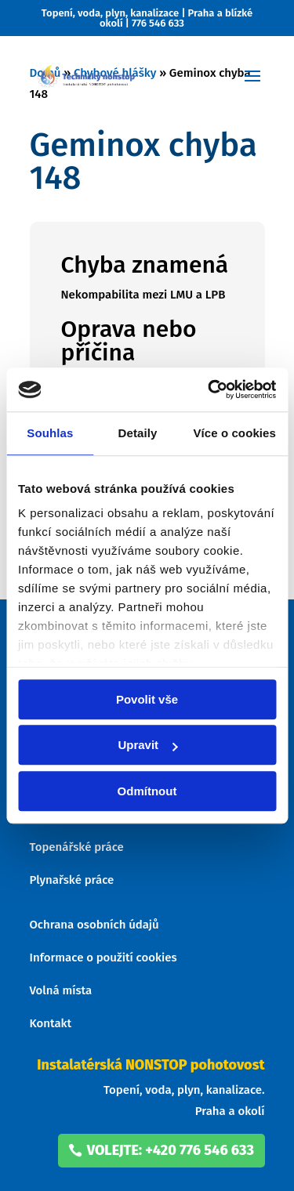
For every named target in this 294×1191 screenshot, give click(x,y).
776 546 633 (158, 23)
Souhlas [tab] (50, 433)
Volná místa (61, 990)
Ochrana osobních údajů (94, 925)
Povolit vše (147, 699)
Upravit (147, 744)
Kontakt (51, 1023)
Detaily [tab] (138, 433)
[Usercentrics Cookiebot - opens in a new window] (209, 389)
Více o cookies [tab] (234, 433)
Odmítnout (147, 791)
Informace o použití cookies (103, 957)
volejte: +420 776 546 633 (170, 1150)
